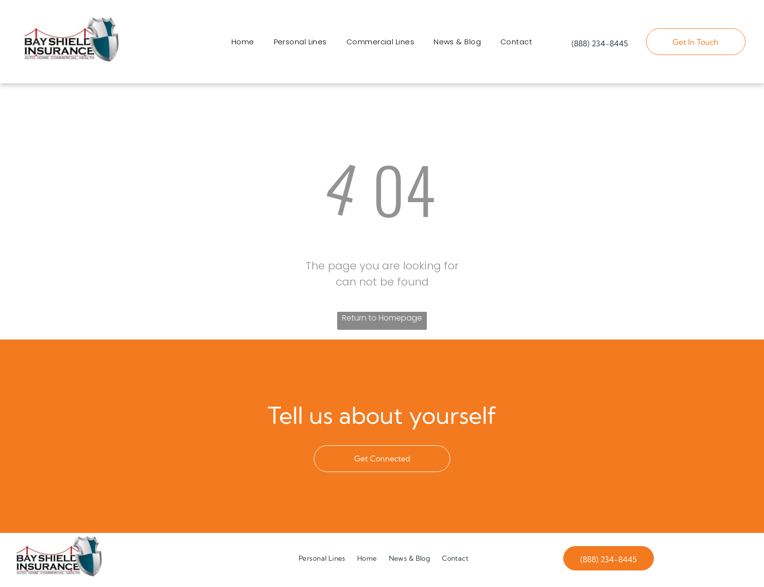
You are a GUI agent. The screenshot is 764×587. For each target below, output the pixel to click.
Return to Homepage (382, 321)
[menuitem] (243, 44)
